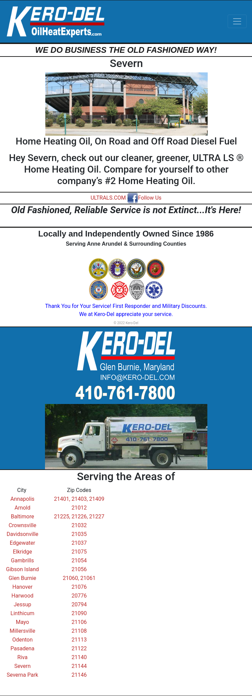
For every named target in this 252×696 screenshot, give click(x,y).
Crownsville (22, 525)
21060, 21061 (79, 578)
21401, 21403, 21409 (79, 499)
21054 (79, 560)
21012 (79, 507)
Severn (22, 666)
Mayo (22, 622)
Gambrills (22, 560)
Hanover (23, 587)
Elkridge (22, 551)
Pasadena (22, 648)
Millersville (22, 631)
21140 (79, 657)
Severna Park (22, 675)
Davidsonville (22, 534)
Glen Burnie (23, 578)
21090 (79, 613)
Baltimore (22, 516)
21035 (79, 534)
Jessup (22, 604)
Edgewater (22, 543)
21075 (79, 551)
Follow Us (144, 198)
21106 (79, 622)
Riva (22, 657)
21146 (79, 675)
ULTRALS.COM (108, 198)
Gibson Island (22, 569)
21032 (79, 525)
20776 (79, 595)
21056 (79, 569)
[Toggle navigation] (237, 21)
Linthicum (22, 613)
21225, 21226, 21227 (79, 516)
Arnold (22, 507)
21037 (79, 543)
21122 (79, 648)
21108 (79, 631)
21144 (79, 666)
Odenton (22, 639)
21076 (79, 587)
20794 (79, 604)
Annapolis (22, 499)
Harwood (22, 595)
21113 (79, 639)
